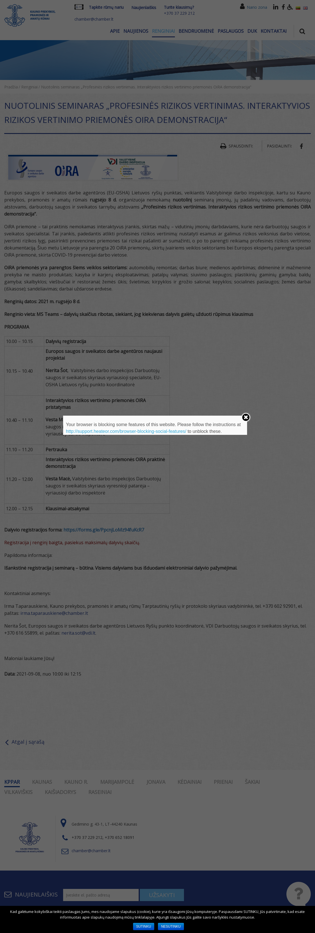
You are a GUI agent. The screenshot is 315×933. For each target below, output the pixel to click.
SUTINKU (143, 926)
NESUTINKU (171, 926)
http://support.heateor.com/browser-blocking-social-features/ (126, 431)
